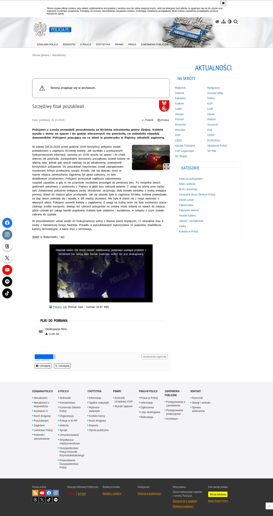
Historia (64, 425)
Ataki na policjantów (190, 178)
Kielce (211, 98)
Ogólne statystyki (99, 402)
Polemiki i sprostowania (41, 436)
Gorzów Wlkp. (215, 93)
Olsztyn (179, 114)
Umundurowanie (69, 434)
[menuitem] (47, 44)
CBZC (178, 140)
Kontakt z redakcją (112, 493)
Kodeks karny (97, 415)
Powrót (147, 120)
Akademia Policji (217, 145)
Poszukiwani (41, 420)
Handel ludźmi (187, 215)
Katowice (180, 98)
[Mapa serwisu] (223, 21)
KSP (210, 103)
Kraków (179, 103)
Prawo (117, 391)
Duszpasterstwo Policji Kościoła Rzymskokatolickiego (72, 452)
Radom (211, 119)
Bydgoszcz (213, 87)
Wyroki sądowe (124, 406)
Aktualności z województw (41, 404)
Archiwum (172, 418)
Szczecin (212, 124)
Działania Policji (42, 391)
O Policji (63, 391)
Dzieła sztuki (186, 199)
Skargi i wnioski (201, 402)
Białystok (180, 87)
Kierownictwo (67, 402)
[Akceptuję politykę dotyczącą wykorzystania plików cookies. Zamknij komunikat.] (223, 3)
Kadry (182, 226)
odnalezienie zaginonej (154, 356)
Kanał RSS (35, 493)
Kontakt (196, 391)
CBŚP (211, 135)
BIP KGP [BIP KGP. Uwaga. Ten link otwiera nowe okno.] (82, 494)
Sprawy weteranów (198, 409)
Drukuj (163, 120)
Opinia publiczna (99, 430)
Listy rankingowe (150, 412)
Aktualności (59, 55)
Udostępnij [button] (43, 366)
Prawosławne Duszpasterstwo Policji (69, 464)
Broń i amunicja (188, 189)
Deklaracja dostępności (149, 493)
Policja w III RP (68, 420)
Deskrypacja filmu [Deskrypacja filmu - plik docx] (56, 329)
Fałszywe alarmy (189, 210)
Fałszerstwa (186, 205)
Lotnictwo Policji (43, 430)
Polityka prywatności (183, 506)
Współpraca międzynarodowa (70, 441)
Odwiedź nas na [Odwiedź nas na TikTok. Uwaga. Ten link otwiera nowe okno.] (49, 500)
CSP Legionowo (184, 150)
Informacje (95, 397)
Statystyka (94, 391)
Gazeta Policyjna (185, 145)
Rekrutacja (146, 417)
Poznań (179, 119)
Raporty (93, 425)
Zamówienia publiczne (172, 393)
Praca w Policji (148, 391)
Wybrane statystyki (94, 409)
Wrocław (180, 129)
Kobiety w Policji (188, 231)
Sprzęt (63, 430)
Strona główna (40, 55)
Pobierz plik (60, 306)
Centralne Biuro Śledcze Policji (197, 194)
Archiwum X (41, 410)
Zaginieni (39, 425)
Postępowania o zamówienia (175, 403)
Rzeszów (180, 124)
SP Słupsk (181, 156)
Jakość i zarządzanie (191, 220)
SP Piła (211, 150)
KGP (178, 135)
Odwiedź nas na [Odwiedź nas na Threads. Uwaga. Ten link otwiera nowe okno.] (35, 500)
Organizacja (67, 415)
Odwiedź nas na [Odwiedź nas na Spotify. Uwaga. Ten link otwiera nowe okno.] (56, 500)
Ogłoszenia (147, 407)
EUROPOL (213, 140)
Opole (210, 114)
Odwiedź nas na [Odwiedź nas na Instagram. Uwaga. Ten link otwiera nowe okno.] (56, 493)
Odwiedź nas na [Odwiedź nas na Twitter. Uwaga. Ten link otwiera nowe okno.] (42, 500)
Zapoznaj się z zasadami (185, 501)
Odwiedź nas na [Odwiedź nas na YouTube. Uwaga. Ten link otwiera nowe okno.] (42, 493)
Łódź (210, 108)
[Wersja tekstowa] (230, 21)
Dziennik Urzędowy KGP (124, 399)
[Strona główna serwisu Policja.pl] (217, 21)
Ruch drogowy (42, 415)
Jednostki (65, 397)
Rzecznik (197, 397)
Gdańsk (179, 93)
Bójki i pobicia (187, 183)
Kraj (209, 129)
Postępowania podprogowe (174, 412)
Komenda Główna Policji (70, 409)
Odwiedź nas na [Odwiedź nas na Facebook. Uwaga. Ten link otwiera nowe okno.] (49, 493)
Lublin (178, 108)
